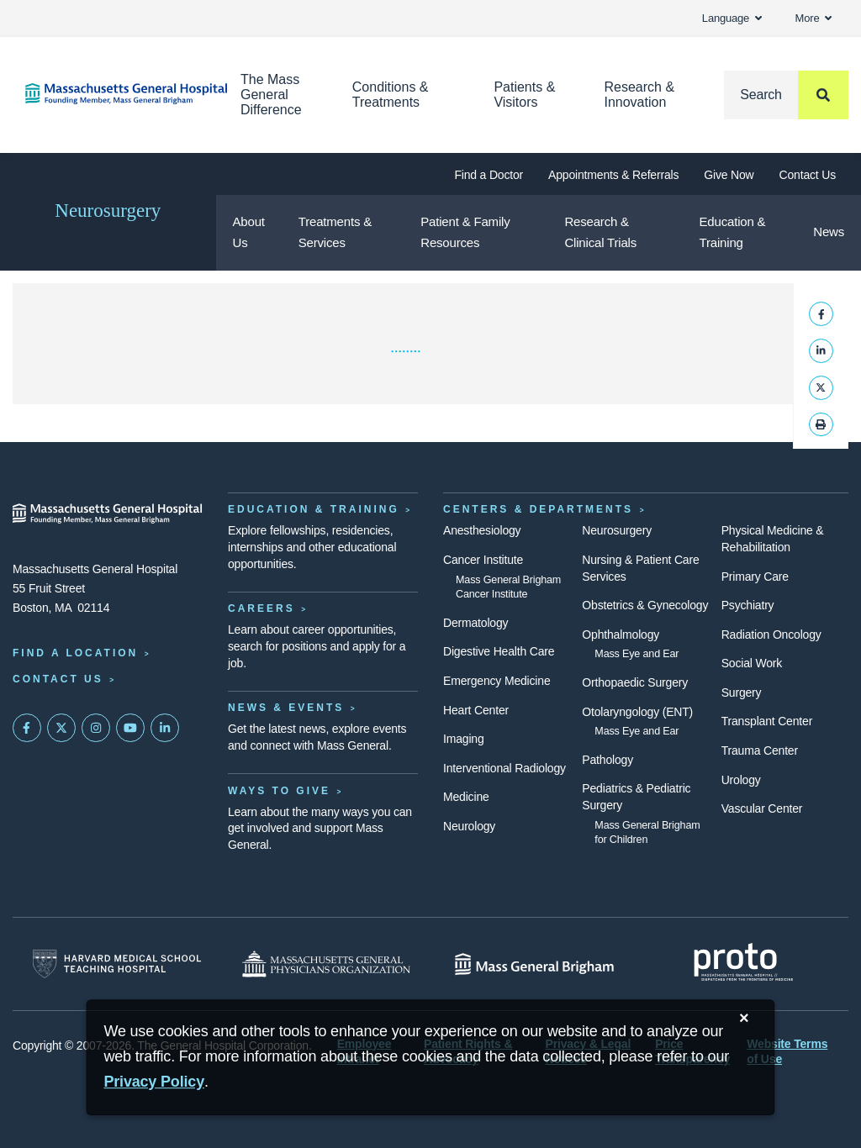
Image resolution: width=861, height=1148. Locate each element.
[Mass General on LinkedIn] (165, 728)
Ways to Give (279, 791)
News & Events (286, 708)
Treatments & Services (335, 232)
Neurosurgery (108, 210)
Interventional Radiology (504, 768)
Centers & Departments (538, 509)
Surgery (741, 692)
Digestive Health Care (498, 651)
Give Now (728, 175)
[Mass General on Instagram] (96, 728)
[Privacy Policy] (153, 1082)
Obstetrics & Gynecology (645, 605)
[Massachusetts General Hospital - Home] (108, 513)
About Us (249, 232)
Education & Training (733, 232)
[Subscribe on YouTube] (130, 728)
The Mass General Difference (271, 94)
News (828, 231)
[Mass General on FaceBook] (27, 728)
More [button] (813, 18)
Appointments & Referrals (613, 175)
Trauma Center (759, 750)
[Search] (786, 95)
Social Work (751, 663)
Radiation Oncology (771, 634)
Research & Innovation (639, 94)
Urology (741, 780)
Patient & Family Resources (465, 232)
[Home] (107, 93)
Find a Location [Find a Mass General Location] (75, 653)
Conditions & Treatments (390, 94)
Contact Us (807, 175)
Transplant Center (766, 721)
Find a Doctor (488, 175)
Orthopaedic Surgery (635, 682)
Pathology (607, 759)
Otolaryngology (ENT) (637, 712)
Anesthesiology (481, 530)
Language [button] (732, 18)
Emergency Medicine (496, 680)
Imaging (463, 738)
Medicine (466, 796)
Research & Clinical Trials (600, 232)
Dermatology (475, 622)
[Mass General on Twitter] (61, 728)
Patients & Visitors (524, 94)
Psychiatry (747, 605)
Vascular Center (762, 808)
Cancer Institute (483, 559)
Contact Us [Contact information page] (58, 679)
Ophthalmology (620, 634)
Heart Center (476, 710)
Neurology (469, 826)
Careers (261, 608)
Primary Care (755, 576)
